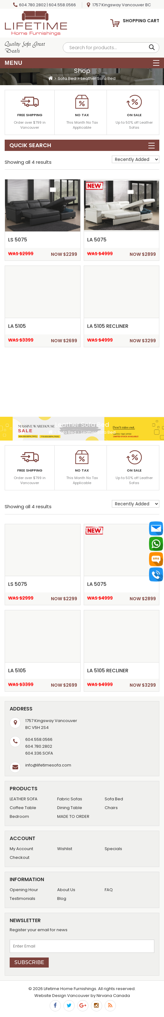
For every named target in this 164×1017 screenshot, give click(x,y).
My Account (21, 849)
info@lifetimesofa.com (48, 765)
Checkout (19, 857)
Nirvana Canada (113, 996)
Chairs (111, 808)
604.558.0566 (62, 5)
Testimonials (22, 898)
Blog (61, 898)
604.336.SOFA (39, 753)
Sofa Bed (67, 78)
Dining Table (69, 808)
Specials (113, 849)
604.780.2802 (32, 5)
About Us (66, 890)
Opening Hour (24, 890)
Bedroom (19, 816)
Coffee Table (23, 808)
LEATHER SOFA (23, 799)
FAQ (109, 890)
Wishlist (64, 849)
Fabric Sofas (69, 799)
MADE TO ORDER (73, 816)
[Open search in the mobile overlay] (111, 47)
